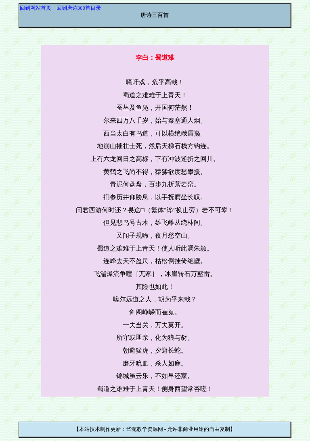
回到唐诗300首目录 (79, 8)
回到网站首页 (35, 8)
